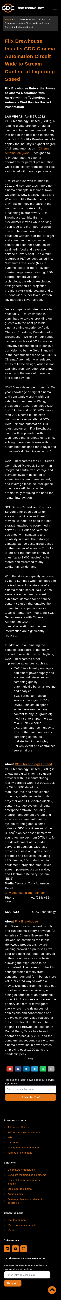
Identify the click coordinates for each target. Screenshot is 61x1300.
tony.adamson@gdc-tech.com (26, 892)
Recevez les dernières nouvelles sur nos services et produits (25, 1267)
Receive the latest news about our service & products (30, 1081)
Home (8, 19)
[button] (54, 8)
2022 (16, 19)
